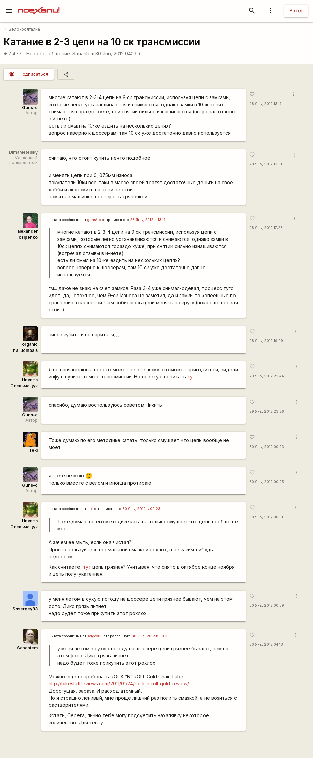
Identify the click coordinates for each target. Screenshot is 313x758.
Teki (33, 450)
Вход (296, 10)
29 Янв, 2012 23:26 (266, 411)
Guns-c (30, 107)
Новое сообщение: (48, 53)
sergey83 (95, 636)
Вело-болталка (22, 29)
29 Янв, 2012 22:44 (266, 376)
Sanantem (83, 53)
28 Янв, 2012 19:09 (266, 341)
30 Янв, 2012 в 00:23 (141, 509)
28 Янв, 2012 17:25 (266, 228)
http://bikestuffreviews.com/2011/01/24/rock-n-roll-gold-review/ (119, 683)
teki (90, 509)
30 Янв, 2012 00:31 (266, 517)
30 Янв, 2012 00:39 (266, 605)
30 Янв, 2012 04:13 (118, 53)
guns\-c (94, 220)
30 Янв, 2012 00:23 (266, 447)
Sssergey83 (25, 608)
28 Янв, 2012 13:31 (265, 164)
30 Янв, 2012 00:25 (266, 482)
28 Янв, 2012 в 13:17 (148, 220)
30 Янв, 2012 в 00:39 (151, 636)
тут (191, 377)
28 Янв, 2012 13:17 (265, 104)
